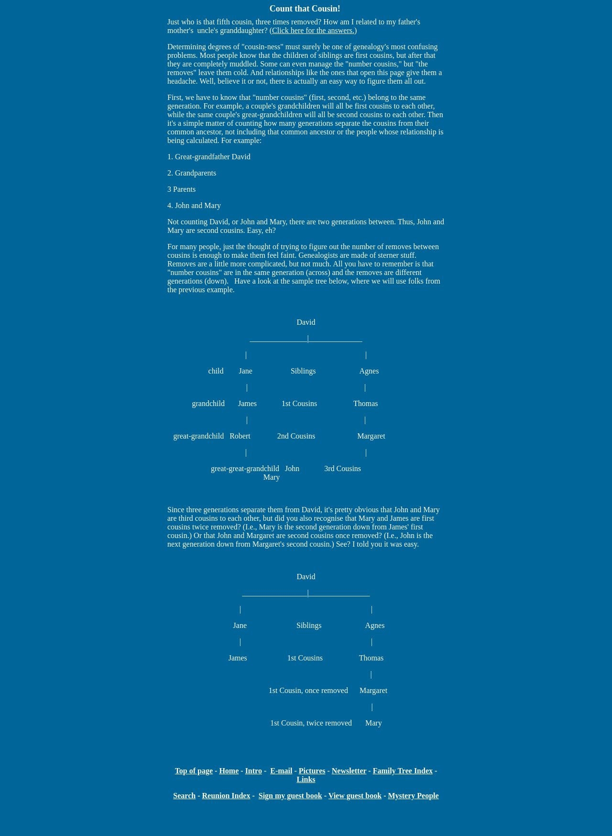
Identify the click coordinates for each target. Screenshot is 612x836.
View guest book (355, 796)
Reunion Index (226, 796)
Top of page (194, 771)
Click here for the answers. (313, 30)
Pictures (312, 771)
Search (184, 796)
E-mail (281, 771)
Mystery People (413, 796)
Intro (253, 771)
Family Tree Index (403, 771)
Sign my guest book (290, 796)
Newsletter (349, 771)
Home (229, 771)
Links (305, 779)
